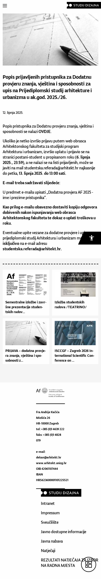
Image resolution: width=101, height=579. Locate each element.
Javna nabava (52, 541)
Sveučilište (49, 522)
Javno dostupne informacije (63, 531)
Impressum (50, 512)
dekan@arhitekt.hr (48, 457)
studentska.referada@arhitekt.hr (51, 167)
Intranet (48, 503)
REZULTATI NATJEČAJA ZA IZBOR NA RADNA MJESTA (69, 562)
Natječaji (48, 550)
